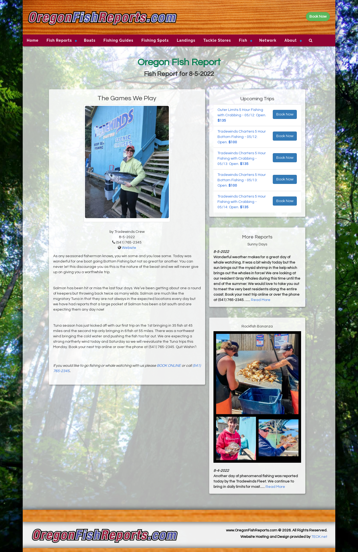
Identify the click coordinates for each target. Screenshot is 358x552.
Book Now (284, 114)
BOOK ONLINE (169, 366)
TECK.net (319, 537)
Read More (260, 300)
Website (129, 248)
